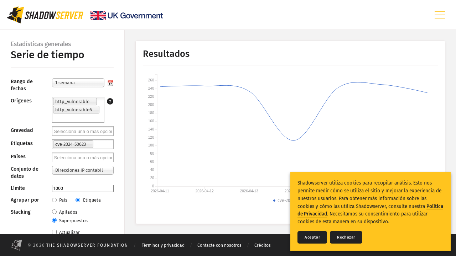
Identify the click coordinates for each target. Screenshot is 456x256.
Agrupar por (25, 200)
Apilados (64, 212)
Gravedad (22, 130)
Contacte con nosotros (219, 245)
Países (18, 157)
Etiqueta (88, 200)
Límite (18, 188)
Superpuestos (70, 220)
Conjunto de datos (24, 172)
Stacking (21, 212)
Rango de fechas (22, 85)
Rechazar (346, 237)
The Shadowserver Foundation (87, 245)
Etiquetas (22, 143)
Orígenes (21, 101)
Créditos (262, 245)
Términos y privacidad (163, 245)
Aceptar (312, 237)
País (59, 200)
